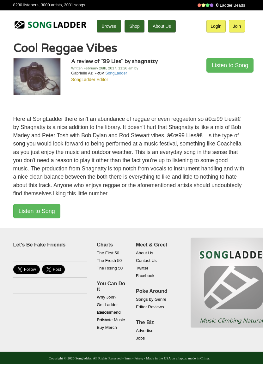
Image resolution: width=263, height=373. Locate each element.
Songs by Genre (151, 299)
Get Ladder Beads (107, 305)
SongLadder (116, 73)
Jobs (140, 338)
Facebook (145, 275)
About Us (162, 26)
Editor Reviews (150, 307)
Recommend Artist (108, 313)
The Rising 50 (110, 268)
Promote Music (111, 319)
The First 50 (108, 253)
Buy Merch (107, 327)
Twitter (142, 268)
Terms (128, 358)
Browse (108, 26)
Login (216, 26)
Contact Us (146, 260)
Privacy (138, 358)
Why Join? (106, 297)
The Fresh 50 (109, 260)
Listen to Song (230, 65)
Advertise (144, 330)
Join (237, 26)
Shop (134, 26)
